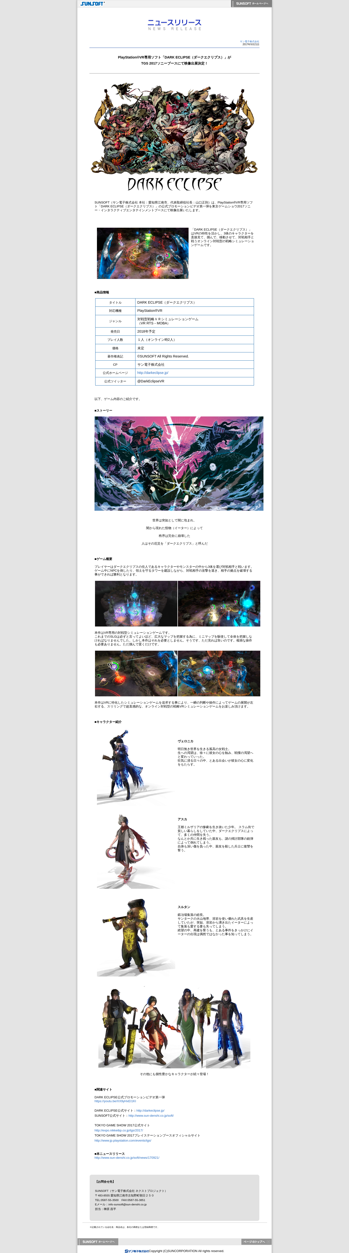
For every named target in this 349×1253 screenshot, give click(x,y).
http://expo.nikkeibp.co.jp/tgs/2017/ (119, 1130)
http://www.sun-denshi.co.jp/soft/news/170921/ (127, 1157)
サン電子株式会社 (249, 41)
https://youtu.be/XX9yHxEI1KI (115, 1101)
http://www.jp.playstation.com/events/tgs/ (123, 1140)
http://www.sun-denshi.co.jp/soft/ (151, 1115)
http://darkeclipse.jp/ (152, 373)
